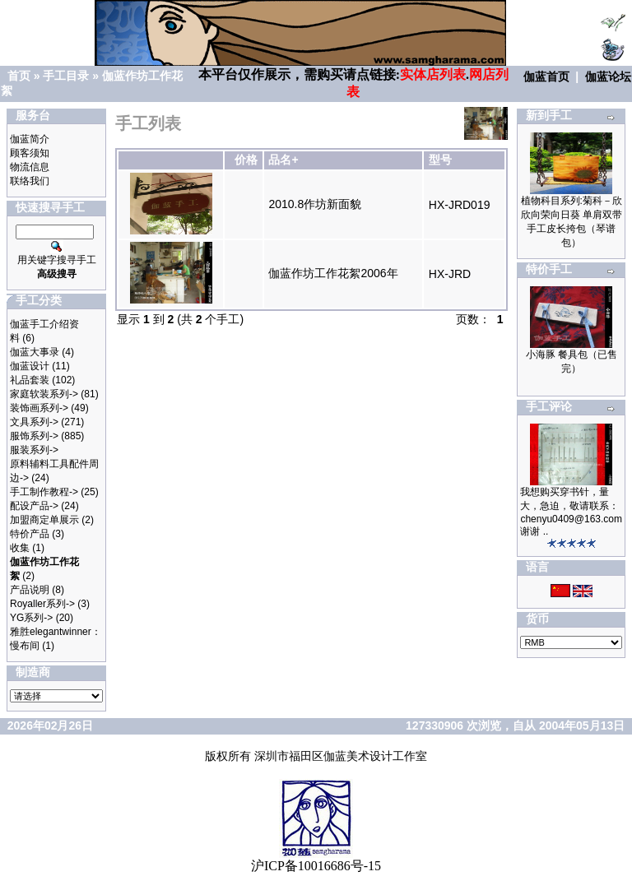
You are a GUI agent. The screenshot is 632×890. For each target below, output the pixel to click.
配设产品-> (34, 506)
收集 (20, 548)
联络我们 (29, 181)
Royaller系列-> (42, 604)
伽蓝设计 (29, 366)
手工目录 (66, 75)
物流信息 (29, 167)
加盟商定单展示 (44, 520)
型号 (440, 159)
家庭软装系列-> (44, 394)
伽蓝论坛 (608, 76)
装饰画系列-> (39, 408)
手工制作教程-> (44, 492)
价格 (246, 159)
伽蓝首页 (546, 76)
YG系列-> (31, 617)
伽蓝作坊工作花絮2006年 (332, 273)
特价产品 (29, 534)
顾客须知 (29, 153)
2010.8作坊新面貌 (314, 204)
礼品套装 (29, 380)
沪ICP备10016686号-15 (316, 866)
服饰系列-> (34, 436)
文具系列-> (34, 422)
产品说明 (29, 590)
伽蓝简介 (29, 139)
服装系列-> (34, 450)
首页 (18, 75)
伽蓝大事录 (34, 352)
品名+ (283, 159)
